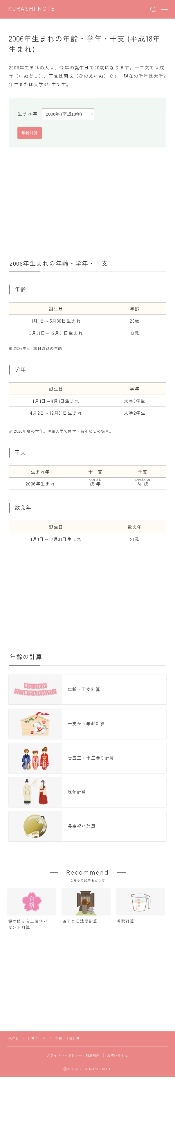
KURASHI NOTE (31, 9)
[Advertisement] (87, 201)
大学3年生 (134, 401)
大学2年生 (135, 412)
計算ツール (37, 1039)
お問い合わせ (117, 1056)
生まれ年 (27, 113)
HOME (13, 1039)
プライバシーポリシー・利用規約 (73, 1056)
